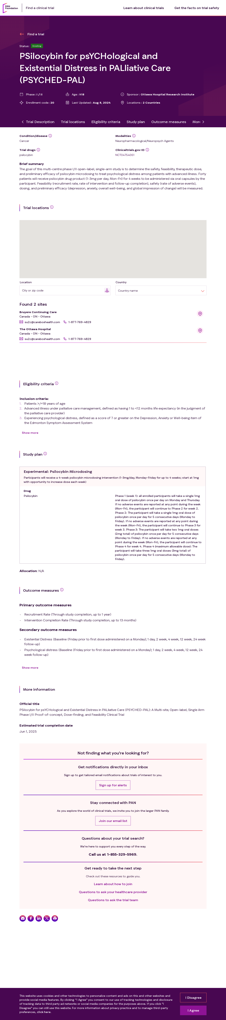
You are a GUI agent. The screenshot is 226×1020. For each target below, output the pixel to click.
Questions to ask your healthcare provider (113, 892)
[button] (39, 322)
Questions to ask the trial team (113, 900)
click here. (44, 1012)
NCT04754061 (124, 155)
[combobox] (63, 290)
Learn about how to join (113, 884)
